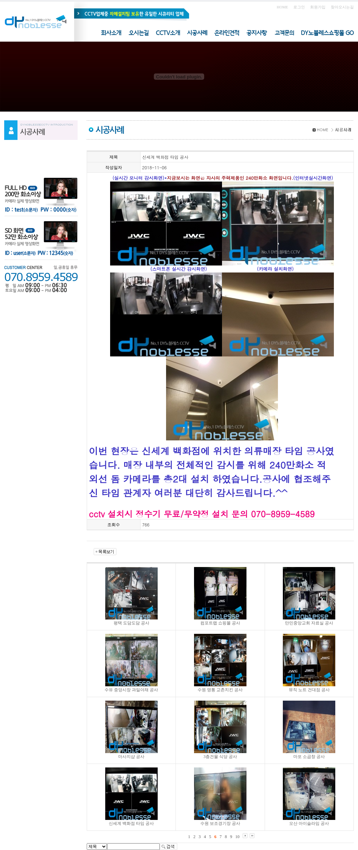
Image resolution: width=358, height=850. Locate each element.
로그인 (299, 7)
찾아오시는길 (342, 7)
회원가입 (317, 7)
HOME (282, 7)
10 (237, 836)
